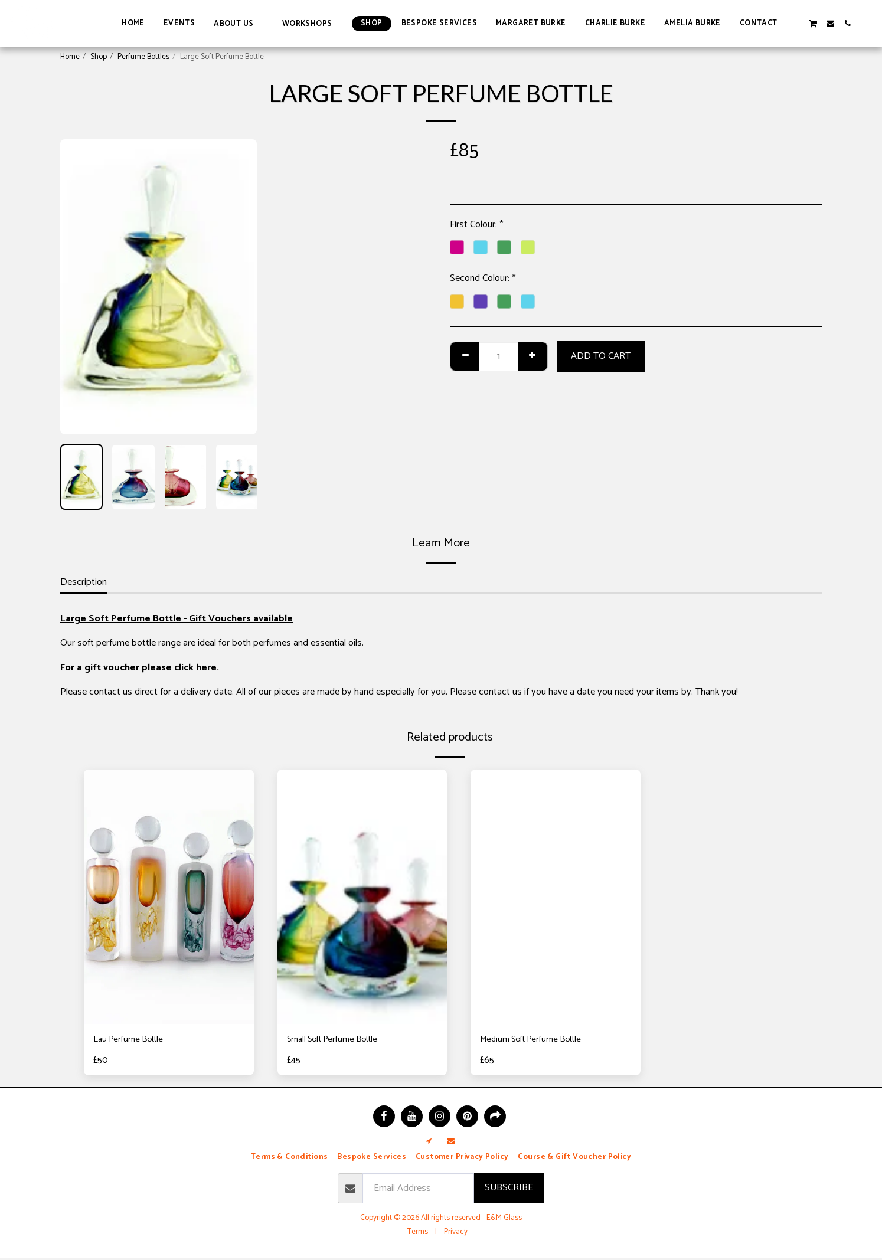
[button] (238, 23)
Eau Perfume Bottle (132, 1040)
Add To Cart (601, 356)
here (206, 668)
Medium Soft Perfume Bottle (537, 1040)
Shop (98, 56)
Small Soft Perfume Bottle (339, 1040)
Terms (417, 1233)
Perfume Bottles (143, 56)
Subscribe (509, 1189)
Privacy (456, 1233)
